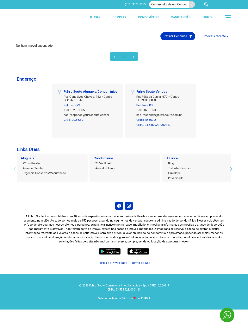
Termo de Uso (140, 262)
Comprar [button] (119, 17)
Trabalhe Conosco (180, 168)
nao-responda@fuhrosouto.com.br (86, 114)
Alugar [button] (95, 17)
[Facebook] (119, 206)
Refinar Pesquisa (178, 36)
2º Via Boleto (31, 163)
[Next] (230, 169)
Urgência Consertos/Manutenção (44, 173)
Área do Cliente (33, 168)
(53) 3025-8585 (74, 110)
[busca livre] (192, 4)
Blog (171, 163)
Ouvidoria (174, 173)
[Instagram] (129, 206)
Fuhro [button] (207, 17)
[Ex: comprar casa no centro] (169, 4)
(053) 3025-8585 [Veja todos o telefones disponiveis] (135, 4)
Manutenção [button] (181, 17)
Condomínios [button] (148, 17)
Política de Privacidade (112, 262)
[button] (206, 5)
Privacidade (175, 178)
